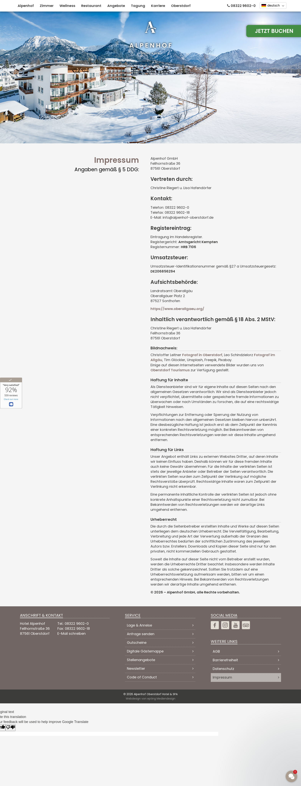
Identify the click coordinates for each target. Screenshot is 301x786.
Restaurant (91, 5)
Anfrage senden (140, 633)
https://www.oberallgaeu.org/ (177, 308)
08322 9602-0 (243, 5)
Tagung (138, 5)
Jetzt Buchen (274, 31)
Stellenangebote (141, 659)
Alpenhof (26, 5)
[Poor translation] (11, 727)
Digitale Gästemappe (145, 651)
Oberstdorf (181, 5)
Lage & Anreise (139, 625)
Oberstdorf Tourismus (170, 370)
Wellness (67, 5)
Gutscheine (136, 642)
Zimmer (47, 5)
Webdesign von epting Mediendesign (150, 698)
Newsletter (136, 668)
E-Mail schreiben (71, 633)
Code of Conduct (142, 677)
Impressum (222, 677)
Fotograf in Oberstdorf (202, 354)
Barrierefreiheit (225, 660)
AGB (216, 651)
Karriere (158, 5)
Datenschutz (223, 668)
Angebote (116, 5)
